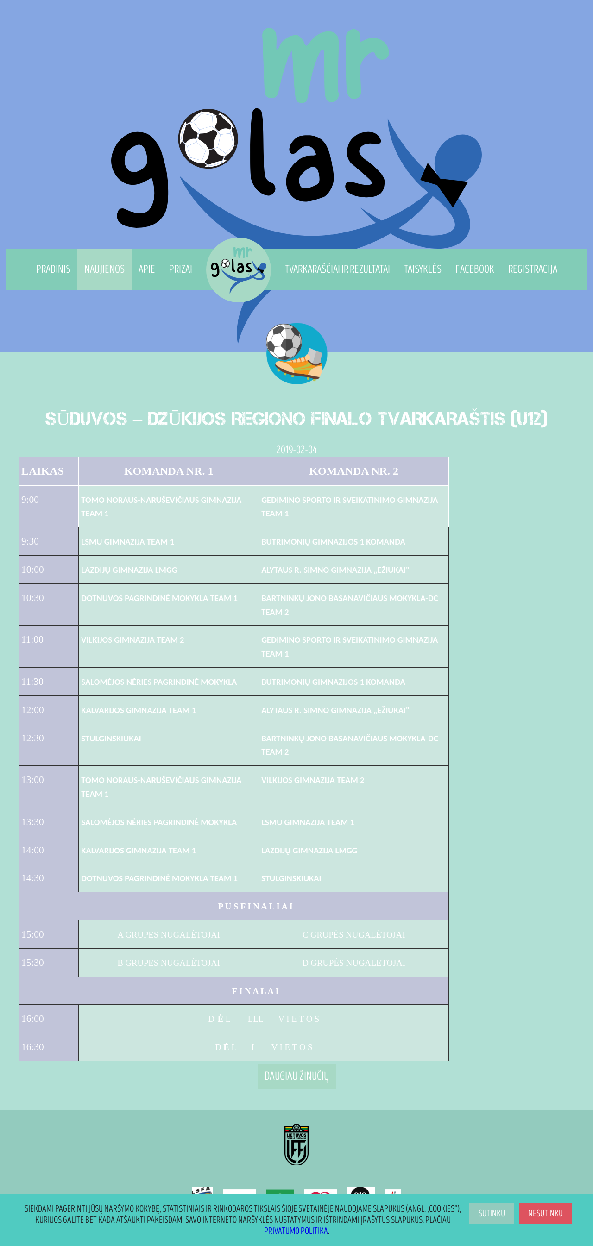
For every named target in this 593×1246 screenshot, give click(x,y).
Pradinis (53, 269)
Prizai (180, 269)
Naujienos (104, 269)
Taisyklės (423, 269)
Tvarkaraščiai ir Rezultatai (337, 269)
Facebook (474, 269)
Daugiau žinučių (297, 1076)
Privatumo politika (296, 1231)
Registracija (532, 269)
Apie (147, 269)
